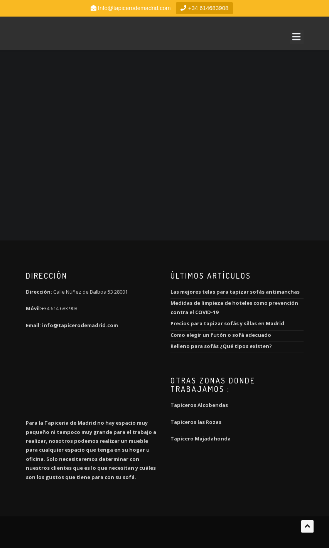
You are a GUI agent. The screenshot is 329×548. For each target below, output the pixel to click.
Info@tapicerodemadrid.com (134, 8)
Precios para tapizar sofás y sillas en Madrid (227, 323)
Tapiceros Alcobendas (199, 405)
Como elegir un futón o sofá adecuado (220, 334)
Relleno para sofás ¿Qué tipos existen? (221, 346)
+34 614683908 (204, 8)
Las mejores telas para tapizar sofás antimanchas (235, 291)
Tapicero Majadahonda (200, 438)
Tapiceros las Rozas (196, 422)
